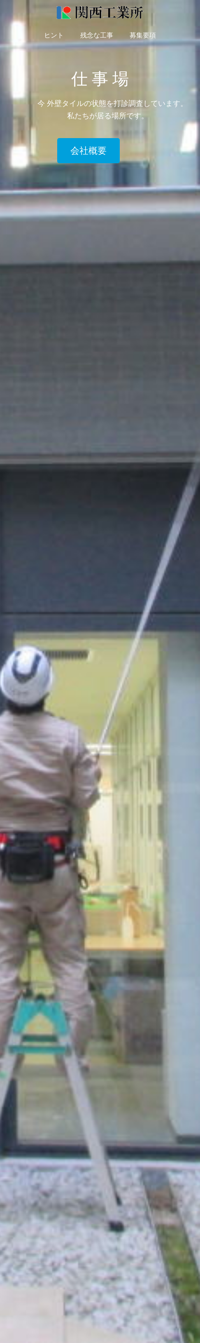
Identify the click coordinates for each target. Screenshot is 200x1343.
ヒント (54, 35)
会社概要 (88, 151)
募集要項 (143, 35)
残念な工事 (96, 35)
